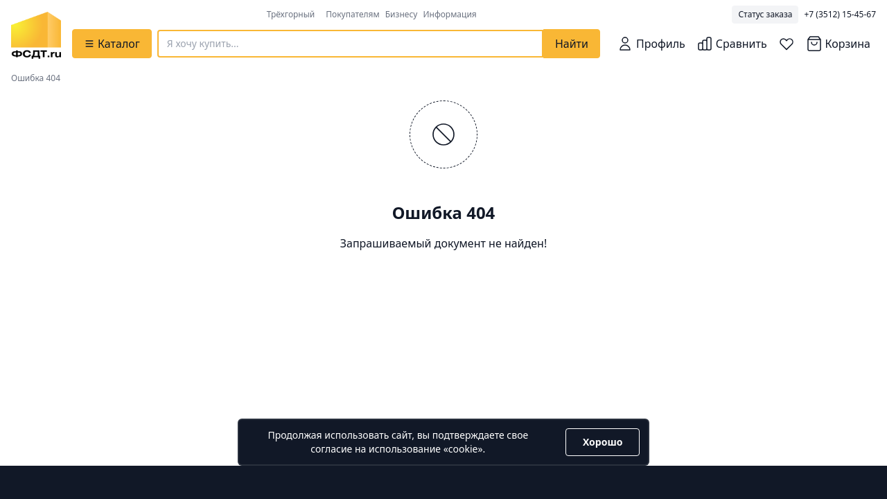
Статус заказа (765, 14)
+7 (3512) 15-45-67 (840, 14)
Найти (571, 43)
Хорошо (602, 441)
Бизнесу (401, 14)
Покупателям (353, 14)
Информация (449, 14)
